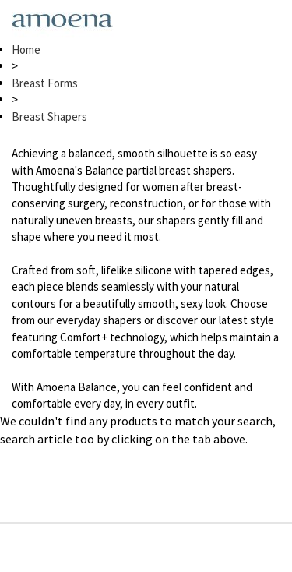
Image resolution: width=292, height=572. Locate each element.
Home (26, 49)
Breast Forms (45, 83)
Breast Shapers (49, 116)
